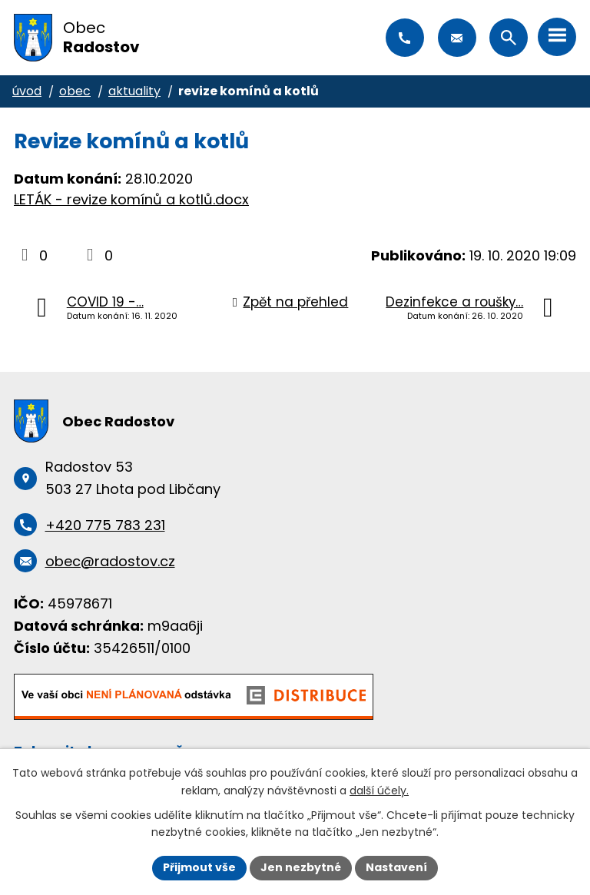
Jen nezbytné (300, 867)
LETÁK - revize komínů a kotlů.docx (131, 199)
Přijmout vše (199, 867)
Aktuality (134, 91)
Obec (75, 91)
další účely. (379, 790)
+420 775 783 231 (405, 37)
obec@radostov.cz (457, 37)
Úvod (26, 91)
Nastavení (396, 867)
